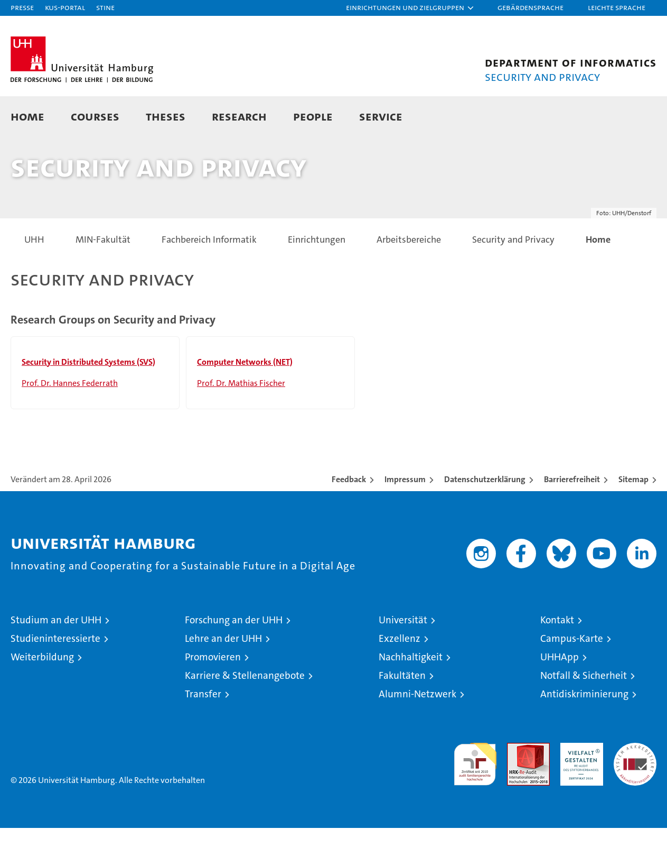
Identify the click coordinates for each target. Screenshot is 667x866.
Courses (95, 116)
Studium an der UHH (56, 658)
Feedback (349, 517)
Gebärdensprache (530, 7)
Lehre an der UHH (223, 676)
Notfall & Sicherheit (583, 713)
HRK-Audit (579, 786)
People (313, 116)
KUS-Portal (65, 7)
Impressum (405, 517)
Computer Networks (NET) (245, 400)
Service (380, 116)
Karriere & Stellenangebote (245, 713)
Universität (403, 658)
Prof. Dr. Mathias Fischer (241, 421)
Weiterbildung (42, 695)
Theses (165, 116)
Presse (22, 7)
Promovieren (213, 695)
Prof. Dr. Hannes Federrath (70, 421)
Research (239, 116)
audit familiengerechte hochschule (475, 797)
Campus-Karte (571, 676)
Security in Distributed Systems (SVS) (88, 400)
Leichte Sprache (616, 7)
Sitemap (633, 517)
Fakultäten (402, 713)
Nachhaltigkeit (411, 695)
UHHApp (559, 695)
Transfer (203, 732)
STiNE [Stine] (105, 7)
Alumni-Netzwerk (417, 732)
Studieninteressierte (55, 676)
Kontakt (557, 658)
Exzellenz (399, 676)
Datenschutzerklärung (484, 517)
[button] (410, 8)
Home (27, 116)
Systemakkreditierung (635, 786)
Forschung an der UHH (234, 658)
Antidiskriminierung (584, 732)
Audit (517, 786)
